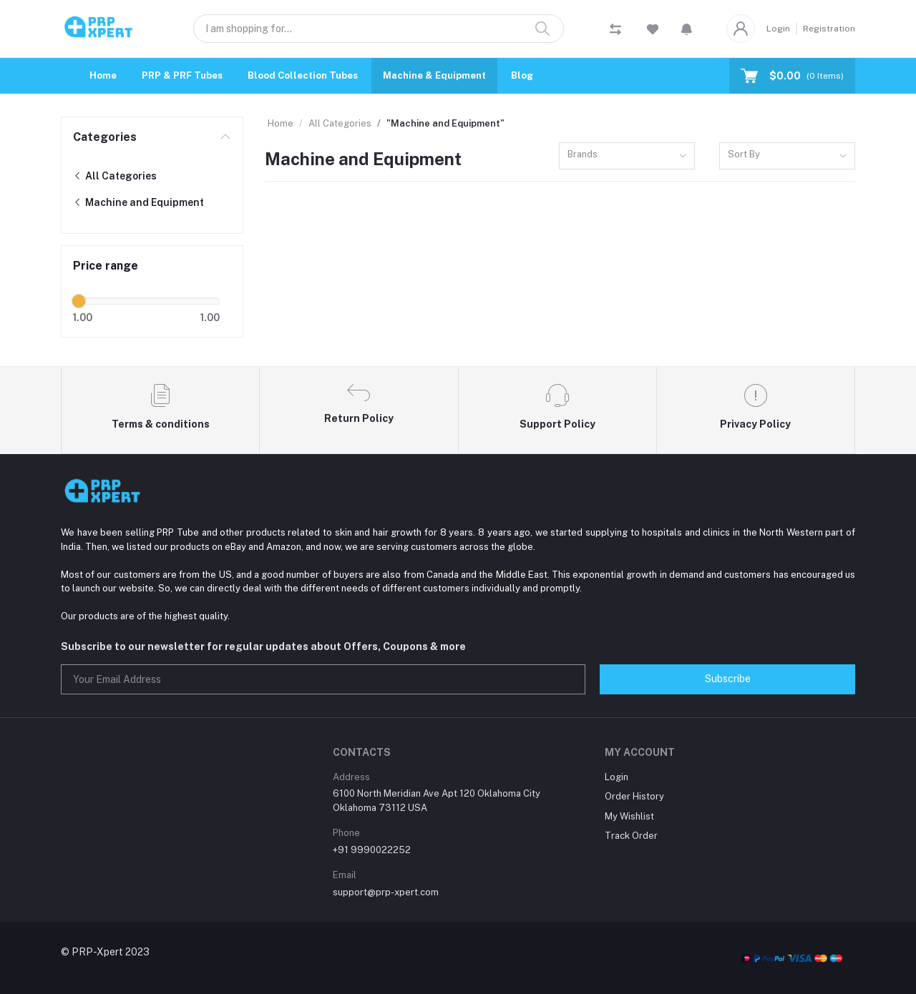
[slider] (79, 301)
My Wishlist (629, 816)
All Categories (115, 176)
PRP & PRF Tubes (182, 75)
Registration (829, 29)
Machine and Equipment (138, 202)
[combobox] (627, 156)
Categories (105, 137)
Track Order (631, 835)
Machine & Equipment (434, 75)
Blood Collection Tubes (303, 75)
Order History (634, 796)
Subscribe (728, 678)
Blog (522, 75)
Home (103, 75)
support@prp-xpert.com (386, 892)
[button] (686, 28)
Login (778, 29)
